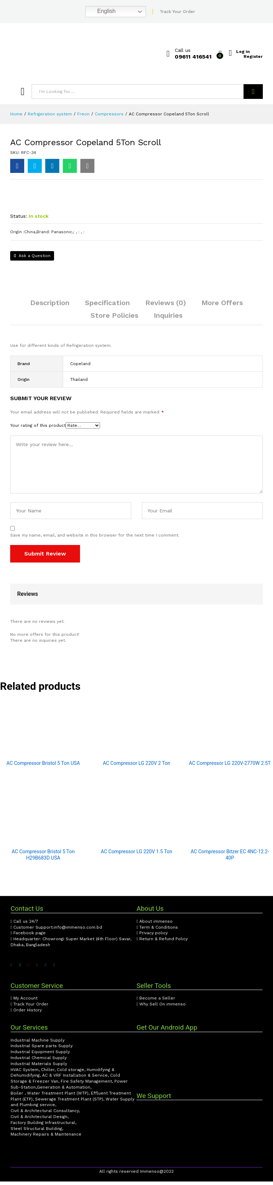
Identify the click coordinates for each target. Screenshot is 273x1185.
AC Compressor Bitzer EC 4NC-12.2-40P (230, 858)
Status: (18, 219)
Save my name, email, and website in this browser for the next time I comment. (94, 538)
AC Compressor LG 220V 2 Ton (136, 766)
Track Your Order (177, 11)
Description (49, 306)
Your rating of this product (38, 428)
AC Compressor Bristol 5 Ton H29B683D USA (43, 858)
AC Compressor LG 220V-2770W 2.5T (230, 766)
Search (253, 91)
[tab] (49, 309)
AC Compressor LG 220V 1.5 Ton (136, 855)
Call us (183, 50)
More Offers (222, 306)
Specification (107, 306)
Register (253, 56)
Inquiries (168, 318)
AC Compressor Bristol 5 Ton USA (43, 766)
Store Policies (114, 318)
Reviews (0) (165, 306)
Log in (243, 51)
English (101, 11)
